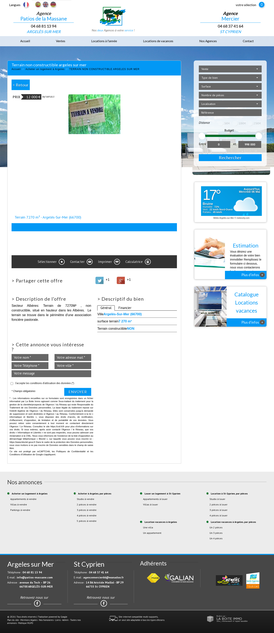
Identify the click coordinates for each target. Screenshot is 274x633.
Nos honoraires (46, 620)
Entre (202, 144)
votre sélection (246, 5)
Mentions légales (28, 620)
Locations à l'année (104, 41)
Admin (65, 620)
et (234, 144)
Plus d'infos (253, 274)
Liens (58, 620)
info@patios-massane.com (35, 577)
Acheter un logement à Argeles (45, 69)
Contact (248, 41)
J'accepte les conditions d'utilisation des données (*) (44, 383)
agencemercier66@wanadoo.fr (103, 577)
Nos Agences (208, 41)
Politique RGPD (25, 623)
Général (106, 308)
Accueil (25, 41)
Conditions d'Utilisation (21, 454)
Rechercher (230, 157)
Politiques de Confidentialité (71, 451)
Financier (124, 308)
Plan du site (13, 620)
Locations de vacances (158, 41)
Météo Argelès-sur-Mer (223, 218)
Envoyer (77, 392)
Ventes (60, 41)
